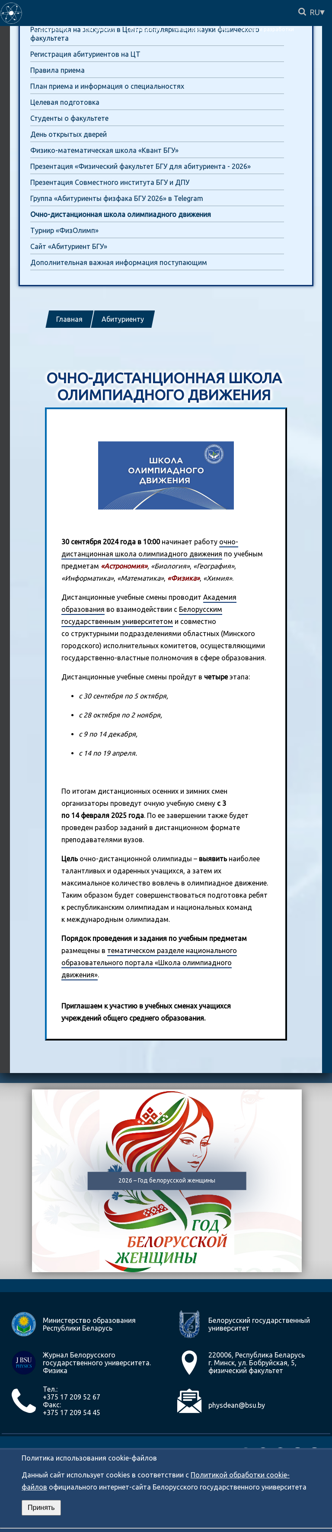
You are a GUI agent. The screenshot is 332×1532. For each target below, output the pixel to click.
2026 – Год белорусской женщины (166, 1180)
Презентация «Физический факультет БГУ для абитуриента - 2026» (140, 166)
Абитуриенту (123, 319)
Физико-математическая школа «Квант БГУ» (104, 150)
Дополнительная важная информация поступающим (118, 262)
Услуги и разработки (268, 29)
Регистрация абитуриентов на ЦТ (85, 54)
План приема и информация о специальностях (107, 86)
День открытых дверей (68, 134)
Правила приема (57, 70)
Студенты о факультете (69, 118)
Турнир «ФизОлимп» (64, 230)
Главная (69, 319)
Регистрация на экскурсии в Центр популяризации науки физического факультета (144, 34)
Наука (222, 29)
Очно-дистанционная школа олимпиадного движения (120, 214)
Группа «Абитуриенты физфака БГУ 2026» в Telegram (116, 198)
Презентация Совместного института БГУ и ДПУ (109, 182)
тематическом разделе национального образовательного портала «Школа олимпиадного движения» (149, 963)
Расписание (188, 29)
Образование (144, 29)
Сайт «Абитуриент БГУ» (68, 246)
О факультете (51, 29)
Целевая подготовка (64, 102)
